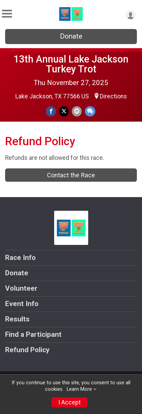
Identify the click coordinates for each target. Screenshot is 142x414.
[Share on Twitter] (64, 111)
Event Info (21, 304)
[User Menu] (130, 14)
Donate (71, 36)
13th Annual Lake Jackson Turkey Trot (71, 64)
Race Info (20, 257)
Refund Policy (27, 350)
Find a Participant (33, 334)
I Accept (69, 402)
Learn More (79, 389)
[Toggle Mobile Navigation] (7, 14)
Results (17, 319)
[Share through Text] (90, 111)
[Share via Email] (77, 111)
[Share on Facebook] (51, 111)
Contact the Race (71, 175)
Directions (113, 96)
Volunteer (21, 288)
